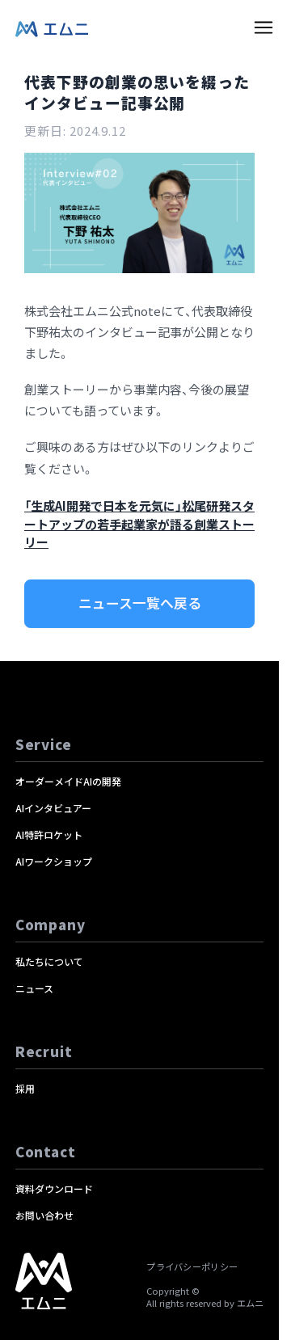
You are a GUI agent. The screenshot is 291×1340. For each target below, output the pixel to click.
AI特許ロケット (48, 834)
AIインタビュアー (53, 808)
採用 (25, 1088)
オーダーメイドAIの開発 (68, 781)
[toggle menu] (263, 27)
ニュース (34, 988)
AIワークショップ (53, 861)
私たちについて (49, 961)
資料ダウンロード (54, 1188)
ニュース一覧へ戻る (139, 603)
